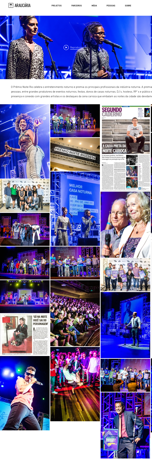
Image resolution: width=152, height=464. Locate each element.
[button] (56, 6)
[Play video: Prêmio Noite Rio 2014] (76, 47)
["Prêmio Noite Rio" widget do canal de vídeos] (76, 47)
